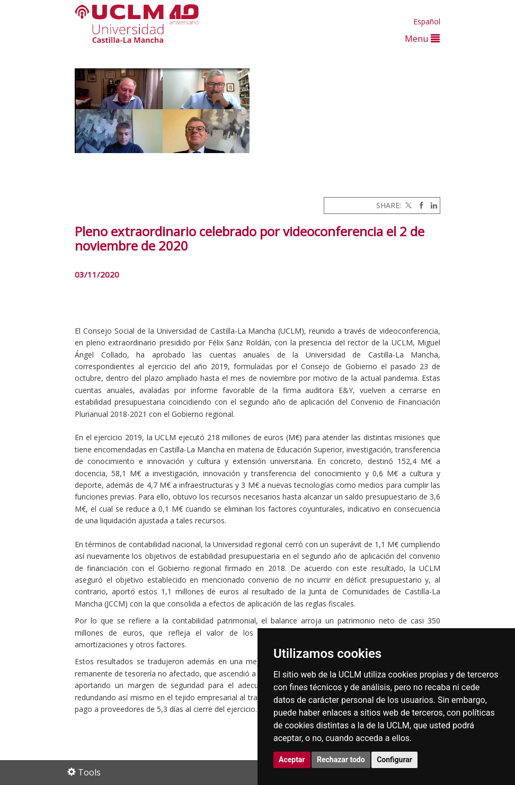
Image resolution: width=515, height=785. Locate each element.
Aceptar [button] (292, 759)
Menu (422, 38)
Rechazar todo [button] (341, 759)
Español (426, 21)
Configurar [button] (394, 759)
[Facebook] (418, 205)
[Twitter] (407, 205)
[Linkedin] (431, 205)
